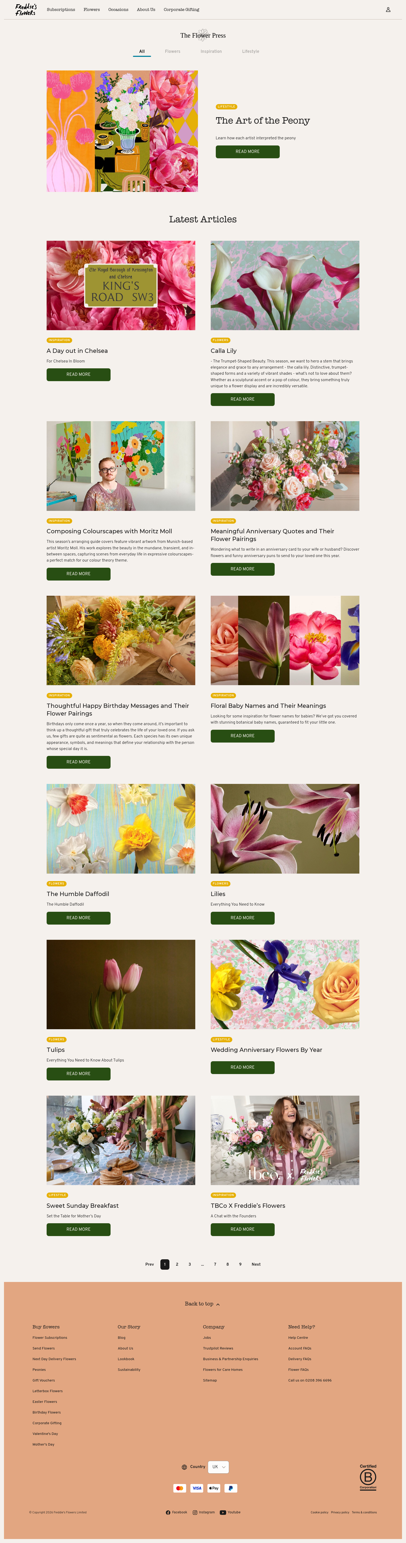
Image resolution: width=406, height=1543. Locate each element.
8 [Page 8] (227, 1264)
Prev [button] (149, 1264)
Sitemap (210, 1380)
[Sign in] (388, 9)
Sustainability (129, 1370)
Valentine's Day (45, 1434)
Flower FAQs (298, 1370)
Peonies (39, 1370)
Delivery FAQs (299, 1359)
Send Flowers (44, 1348)
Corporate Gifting (47, 1423)
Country (197, 1467)
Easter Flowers (45, 1402)
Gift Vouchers (44, 1380)
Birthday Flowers (47, 1412)
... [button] (202, 1264)
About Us (125, 1348)
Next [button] (256, 1264)
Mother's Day (43, 1444)
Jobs (207, 1338)
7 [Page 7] (215, 1264)
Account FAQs (299, 1348)
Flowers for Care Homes (223, 1370)
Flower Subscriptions (50, 1338)
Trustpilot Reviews (218, 1348)
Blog (121, 1338)
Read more (247, 152)
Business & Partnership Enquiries (230, 1359)
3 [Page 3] (189, 1264)
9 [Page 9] (240, 1264)
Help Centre (298, 1338)
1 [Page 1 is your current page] (165, 1264)
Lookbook (126, 1359)
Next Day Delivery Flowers (54, 1359)
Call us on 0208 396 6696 (310, 1380)
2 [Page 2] (177, 1264)
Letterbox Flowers (48, 1391)
